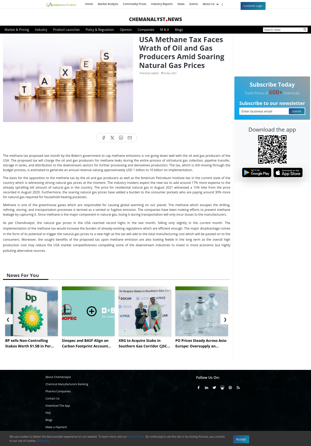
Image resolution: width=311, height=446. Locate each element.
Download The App (57, 405)
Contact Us (52, 398)
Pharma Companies (58, 391)
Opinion (126, 29)
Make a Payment (56, 427)
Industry (41, 29)
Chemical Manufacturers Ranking (66, 384)
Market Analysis (108, 4)
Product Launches (66, 29)
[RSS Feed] (238, 387)
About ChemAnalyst (58, 377)
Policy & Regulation (100, 29)
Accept (241, 439)
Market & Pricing (17, 29)
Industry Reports (162, 4)
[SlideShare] (222, 387)
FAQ (48, 413)
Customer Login (253, 6)
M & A (164, 29)
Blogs (179, 29)
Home (89, 4)
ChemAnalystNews (155, 19)
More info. (43, 441)
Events (193, 4)
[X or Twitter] (214, 387)
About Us (211, 4)
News (181, 4)
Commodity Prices (134, 4)
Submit (296, 111)
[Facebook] (199, 387)
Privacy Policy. (136, 436)
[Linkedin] (206, 387)
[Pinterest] (230, 387)
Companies (146, 29)
